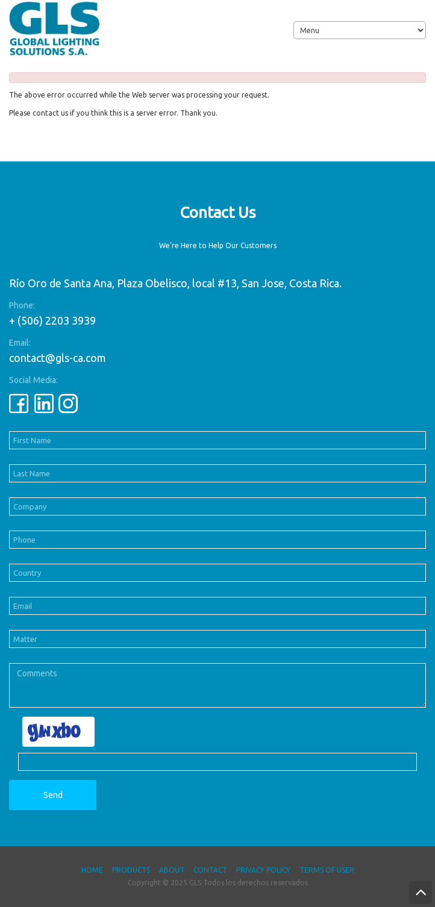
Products (131, 870)
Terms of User (326, 870)
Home (92, 870)
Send (53, 795)
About (171, 870)
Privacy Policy (263, 870)
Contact (210, 870)
